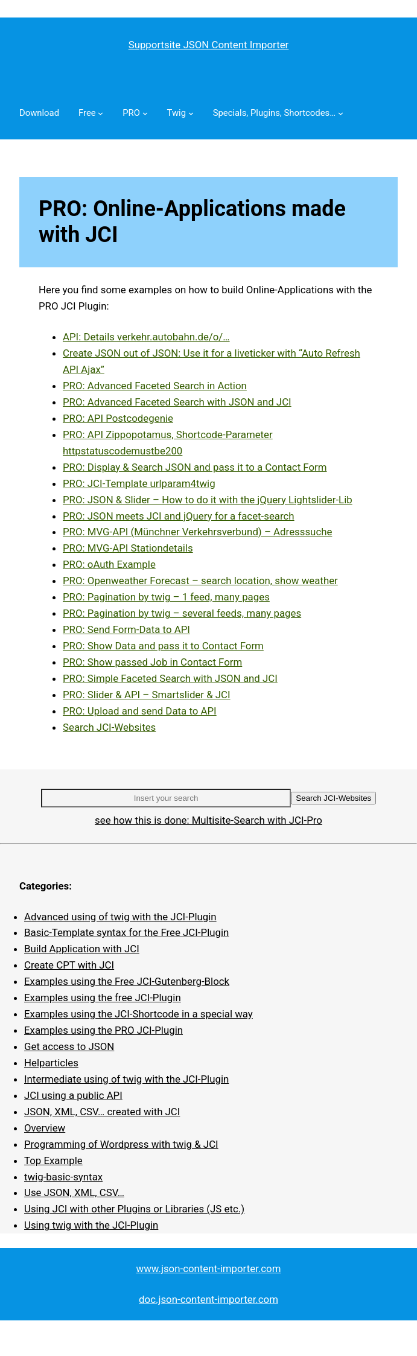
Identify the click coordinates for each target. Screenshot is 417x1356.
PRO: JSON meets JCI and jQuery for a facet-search (178, 516)
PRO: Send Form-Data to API (126, 629)
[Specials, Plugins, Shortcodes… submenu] (340, 113)
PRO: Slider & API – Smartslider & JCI (147, 695)
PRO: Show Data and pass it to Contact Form (163, 646)
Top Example (53, 1160)
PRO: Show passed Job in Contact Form (152, 662)
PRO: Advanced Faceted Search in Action (155, 386)
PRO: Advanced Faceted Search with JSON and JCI (177, 402)
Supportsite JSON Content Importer (209, 45)
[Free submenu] (100, 113)
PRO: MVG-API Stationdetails (128, 548)
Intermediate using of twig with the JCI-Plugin (126, 1079)
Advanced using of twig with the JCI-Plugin (120, 917)
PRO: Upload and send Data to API (140, 711)
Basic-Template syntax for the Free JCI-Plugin (126, 932)
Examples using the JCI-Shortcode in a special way (138, 1014)
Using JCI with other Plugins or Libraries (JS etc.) (134, 1209)
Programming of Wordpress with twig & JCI (121, 1144)
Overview (44, 1128)
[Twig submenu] (191, 113)
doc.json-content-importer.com (208, 1299)
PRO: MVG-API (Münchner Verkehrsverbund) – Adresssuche (197, 532)
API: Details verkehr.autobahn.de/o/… (146, 337)
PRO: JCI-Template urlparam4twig (139, 483)
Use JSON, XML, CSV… (74, 1192)
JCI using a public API (73, 1095)
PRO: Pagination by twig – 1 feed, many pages (166, 597)
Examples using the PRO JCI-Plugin (103, 1030)
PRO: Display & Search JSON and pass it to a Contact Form (195, 467)
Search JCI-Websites (109, 727)
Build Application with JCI (81, 949)
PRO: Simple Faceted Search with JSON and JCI (170, 678)
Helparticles (51, 1063)
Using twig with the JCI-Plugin (91, 1225)
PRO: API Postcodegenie (118, 418)
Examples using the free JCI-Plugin (102, 998)
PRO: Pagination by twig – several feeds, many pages (182, 613)
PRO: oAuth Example (109, 564)
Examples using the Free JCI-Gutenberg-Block (126, 981)
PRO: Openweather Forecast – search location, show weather (200, 581)
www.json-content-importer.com (208, 1268)
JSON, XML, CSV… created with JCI (102, 1112)
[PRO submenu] (145, 113)
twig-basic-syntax (63, 1177)
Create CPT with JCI (69, 965)
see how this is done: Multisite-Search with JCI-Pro (208, 820)
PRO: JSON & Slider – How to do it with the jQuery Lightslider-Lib (207, 500)
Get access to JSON (69, 1046)
